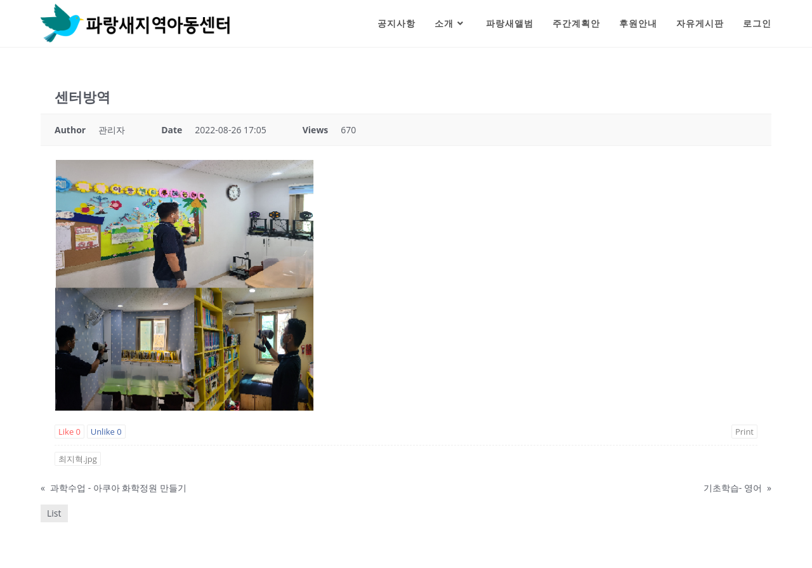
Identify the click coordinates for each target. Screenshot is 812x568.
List (54, 513)
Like (69, 431)
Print (744, 431)
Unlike (106, 431)
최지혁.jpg (77, 459)
